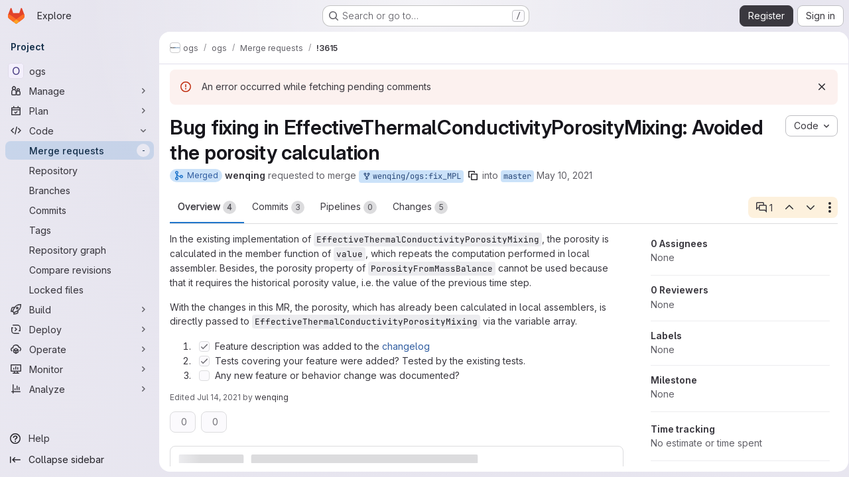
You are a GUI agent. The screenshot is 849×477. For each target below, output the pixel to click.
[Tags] (79, 230)
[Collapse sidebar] (79, 459)
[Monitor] (79, 369)
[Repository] (79, 170)
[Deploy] (79, 329)
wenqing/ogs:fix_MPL (411, 176)
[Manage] (79, 90)
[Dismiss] (817, 87)
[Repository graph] (79, 249)
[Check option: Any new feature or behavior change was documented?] (204, 375)
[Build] (79, 309)
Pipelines (348, 207)
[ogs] (79, 71)
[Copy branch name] (473, 176)
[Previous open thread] (784, 207)
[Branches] (79, 190)
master (517, 176)
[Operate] (79, 349)
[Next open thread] (805, 207)
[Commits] (79, 210)
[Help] (79, 438)
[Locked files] (79, 289)
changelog (406, 346)
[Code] (79, 130)
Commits (278, 207)
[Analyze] (79, 389)
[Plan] (79, 110)
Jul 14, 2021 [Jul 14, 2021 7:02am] (219, 397)
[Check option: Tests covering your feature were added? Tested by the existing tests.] (204, 361)
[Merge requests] (79, 150)
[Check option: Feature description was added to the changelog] (204, 346)
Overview (207, 207)
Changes (420, 207)
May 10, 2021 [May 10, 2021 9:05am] (564, 175)
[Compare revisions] (79, 269)
